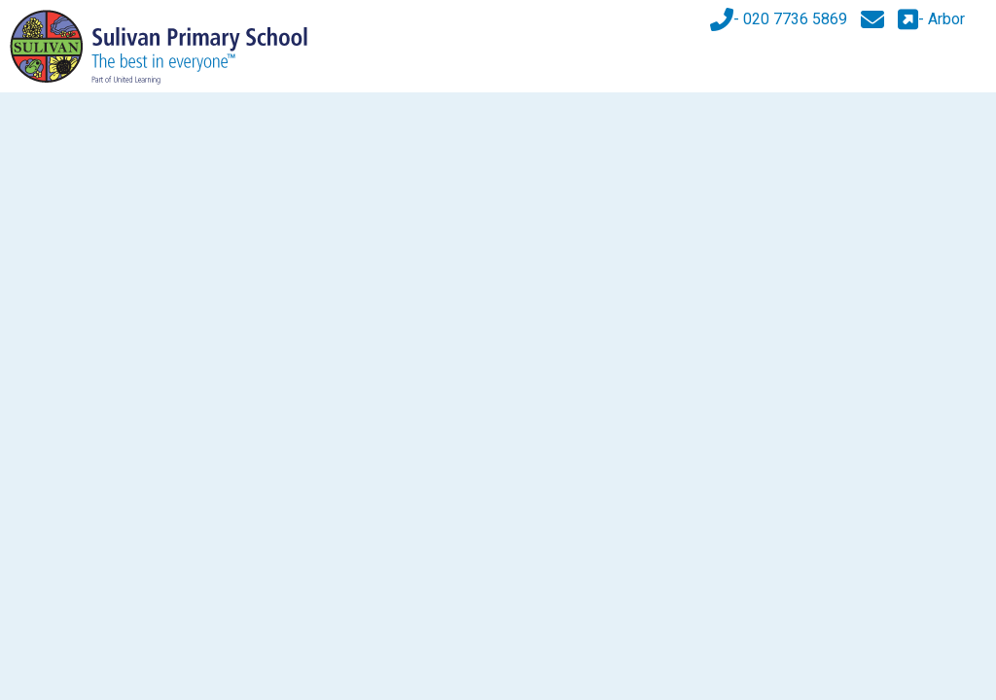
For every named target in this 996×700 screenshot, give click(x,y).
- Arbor (931, 19)
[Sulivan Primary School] (158, 45)
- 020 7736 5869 (778, 19)
